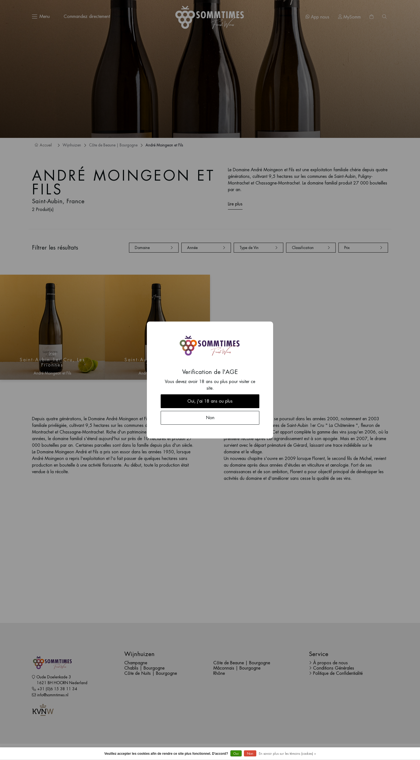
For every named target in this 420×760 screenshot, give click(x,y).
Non (250, 753)
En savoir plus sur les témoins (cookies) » (287, 753)
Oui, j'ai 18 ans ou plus (210, 401)
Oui (236, 753)
